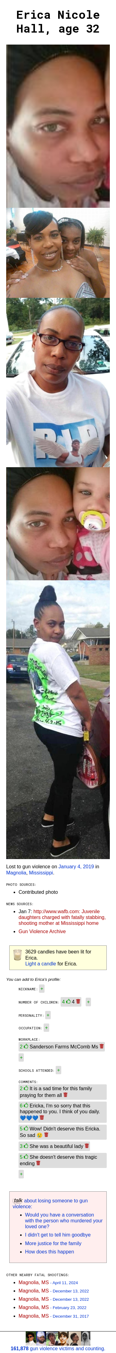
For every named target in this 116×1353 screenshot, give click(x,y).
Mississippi (41, 872)
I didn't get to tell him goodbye (58, 1234)
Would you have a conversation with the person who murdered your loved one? (64, 1220)
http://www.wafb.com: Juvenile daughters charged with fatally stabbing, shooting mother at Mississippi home (62, 917)
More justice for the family (53, 1243)
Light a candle (40, 963)
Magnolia (16, 872)
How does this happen (49, 1251)
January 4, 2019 (76, 866)
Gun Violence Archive (42, 931)
